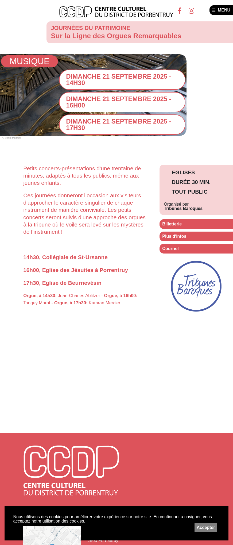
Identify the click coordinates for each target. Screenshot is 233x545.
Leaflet (75, 526)
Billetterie (172, 224)
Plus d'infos (174, 236)
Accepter (206, 527)
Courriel (170, 248)
